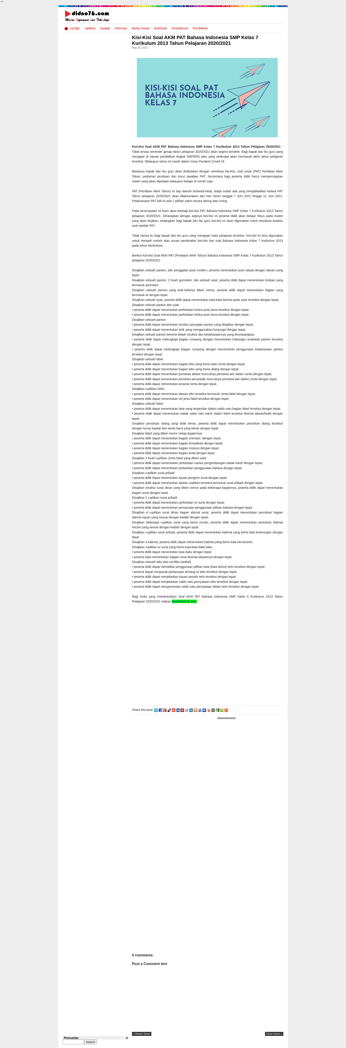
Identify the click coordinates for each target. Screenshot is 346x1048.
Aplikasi (90, 28)
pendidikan (200, 28)
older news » (274, 1033)
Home (75, 28)
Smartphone (179, 28)
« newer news (143, 1033)
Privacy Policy (256, 1044)
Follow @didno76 (74, 196)
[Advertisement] (208, 658)
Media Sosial (140, 28)
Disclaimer (275, 1044)
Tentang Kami (236, 1044)
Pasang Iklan (216, 1044)
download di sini (185, 601)
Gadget (105, 28)
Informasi (121, 28)
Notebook (160, 28)
